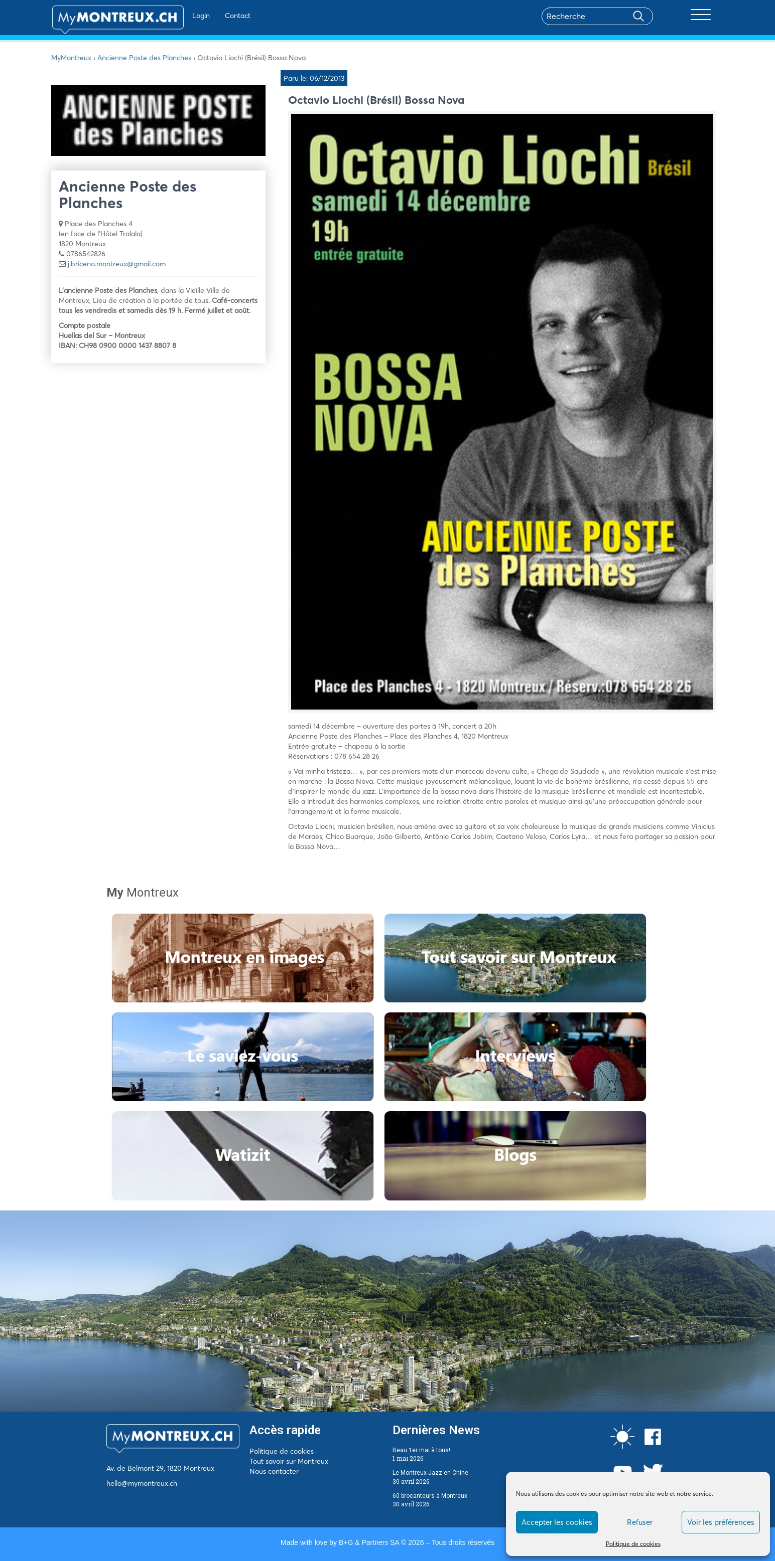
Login (174, 15)
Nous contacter (274, 1471)
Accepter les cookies (557, 1522)
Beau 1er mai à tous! (421, 1450)
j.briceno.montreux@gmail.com (117, 263)
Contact (211, 15)
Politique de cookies (633, 1543)
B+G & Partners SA (369, 1542)
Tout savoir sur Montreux (288, 1461)
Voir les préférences (720, 1522)
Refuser (640, 1522)
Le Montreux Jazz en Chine (430, 1472)
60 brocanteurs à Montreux (430, 1495)
